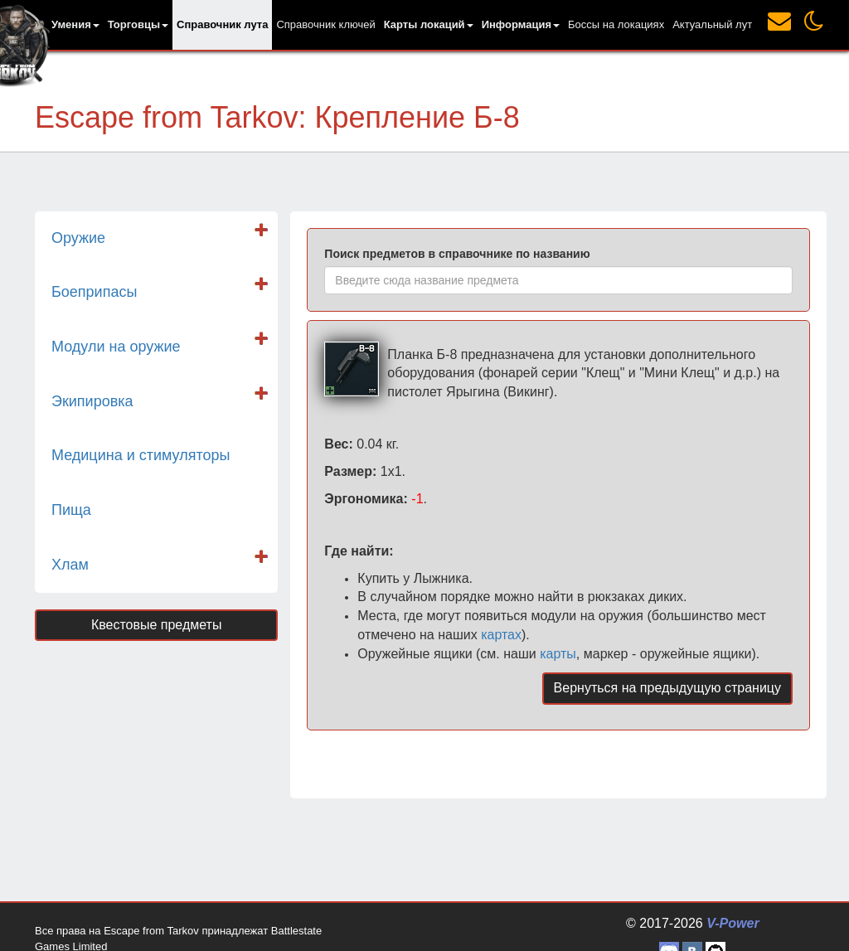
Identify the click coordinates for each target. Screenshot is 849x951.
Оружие (78, 238)
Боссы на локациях (616, 24)
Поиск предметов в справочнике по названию (456, 253)
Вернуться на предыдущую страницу (667, 688)
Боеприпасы (94, 292)
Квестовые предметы (156, 625)
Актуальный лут (712, 24)
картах (501, 635)
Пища (71, 510)
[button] (75, 25)
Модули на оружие (116, 346)
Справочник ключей (325, 24)
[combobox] (558, 280)
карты (558, 654)
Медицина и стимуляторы (140, 455)
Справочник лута (222, 24)
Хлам (70, 564)
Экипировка (92, 401)
